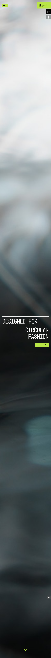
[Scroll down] (25, 649)
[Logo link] (42, 5)
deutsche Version (42, 345)
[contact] (48, 11)
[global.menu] (5, 5)
